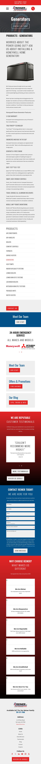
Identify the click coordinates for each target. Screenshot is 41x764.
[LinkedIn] (19, 754)
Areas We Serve (20, 736)
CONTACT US (12, 308)
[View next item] (21, 352)
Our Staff (21, 322)
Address (9, 522)
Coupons (20, 747)
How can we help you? (11, 531)
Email (8, 517)
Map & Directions (20, 724)
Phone (8, 513)
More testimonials (20, 471)
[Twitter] (15, 754)
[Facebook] (12, 754)
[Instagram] (25, 754)
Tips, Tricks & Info (18, 402)
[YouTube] (22, 754)
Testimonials (20, 739)
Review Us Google (15, 478)
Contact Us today (20, 26)
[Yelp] (29, 754)
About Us (20, 734)
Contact (20, 744)
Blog (20, 741)
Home (20, 731)
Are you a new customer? (12, 526)
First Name (9, 504)
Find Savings (16, 386)
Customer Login (20, 2)
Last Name (9, 509)
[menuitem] (20, 233)
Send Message (20, 551)
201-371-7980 (20, 712)
